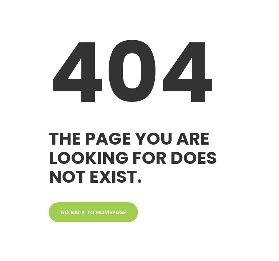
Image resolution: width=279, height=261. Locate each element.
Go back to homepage (93, 212)
